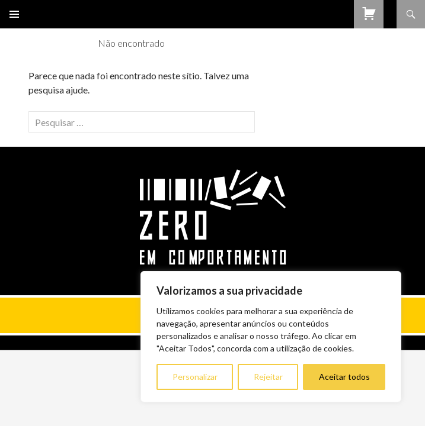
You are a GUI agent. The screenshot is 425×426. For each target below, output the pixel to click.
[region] (270, 336)
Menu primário (14, 14)
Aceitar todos (344, 377)
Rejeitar (268, 377)
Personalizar (195, 377)
